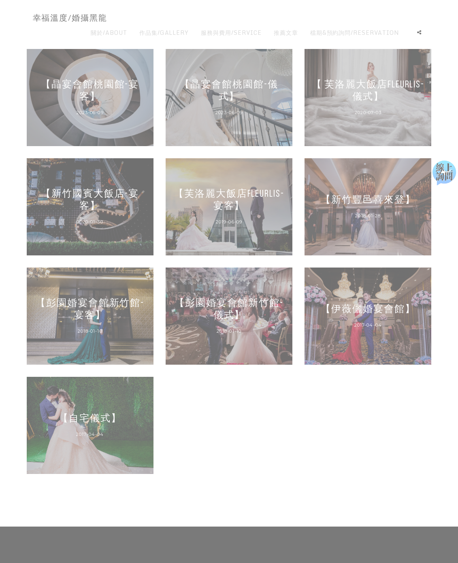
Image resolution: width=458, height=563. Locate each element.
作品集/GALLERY (164, 32)
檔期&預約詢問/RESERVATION (354, 32)
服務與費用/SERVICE (231, 32)
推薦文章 (286, 32)
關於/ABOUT (109, 32)
